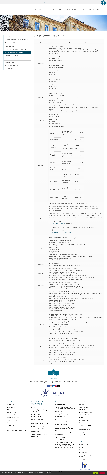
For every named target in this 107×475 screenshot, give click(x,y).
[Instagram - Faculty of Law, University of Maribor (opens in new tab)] (56, 387)
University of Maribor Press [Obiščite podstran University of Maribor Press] (86, 415)
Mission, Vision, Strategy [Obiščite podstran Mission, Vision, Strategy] (13, 417)
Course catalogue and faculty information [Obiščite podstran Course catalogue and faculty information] (16, 39)
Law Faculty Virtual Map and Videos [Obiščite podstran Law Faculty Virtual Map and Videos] (16, 430)
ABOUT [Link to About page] (10, 401)
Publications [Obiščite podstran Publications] (82, 409)
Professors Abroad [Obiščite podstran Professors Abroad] (10, 46)
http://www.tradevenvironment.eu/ (61, 232)
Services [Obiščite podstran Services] (81, 447)
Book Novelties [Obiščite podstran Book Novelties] (83, 452)
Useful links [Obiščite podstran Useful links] (82, 432)
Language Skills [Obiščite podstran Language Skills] (9, 62)
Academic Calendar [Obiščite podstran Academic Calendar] (60, 437)
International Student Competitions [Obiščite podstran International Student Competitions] (15, 59)
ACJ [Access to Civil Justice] (44, 2)
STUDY (51, 9)
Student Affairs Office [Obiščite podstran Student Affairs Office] (61, 424)
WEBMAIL (89, 2)
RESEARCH (83, 9)
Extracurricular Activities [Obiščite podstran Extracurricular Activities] (61, 422)
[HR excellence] (84, 469)
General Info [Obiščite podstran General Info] (10, 404)
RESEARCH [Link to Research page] (83, 401)
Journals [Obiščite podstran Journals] (81, 417)
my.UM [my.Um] (96, 2)
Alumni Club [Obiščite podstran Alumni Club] (10, 425)
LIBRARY (91, 9)
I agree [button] (95, 473)
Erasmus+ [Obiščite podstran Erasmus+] (8, 36)
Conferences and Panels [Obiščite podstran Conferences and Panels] (85, 412)
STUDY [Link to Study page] (57, 401)
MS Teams (65, 2)
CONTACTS (99, 9)
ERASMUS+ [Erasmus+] (50, 2)
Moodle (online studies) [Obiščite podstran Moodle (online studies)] (61, 414)
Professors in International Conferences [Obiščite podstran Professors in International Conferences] (16, 49)
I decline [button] (102, 473)
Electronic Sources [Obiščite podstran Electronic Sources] (84, 450)
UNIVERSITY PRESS (75, 2)
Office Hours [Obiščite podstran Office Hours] (58, 411)
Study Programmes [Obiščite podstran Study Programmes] (60, 404)
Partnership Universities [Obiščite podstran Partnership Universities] (12, 55)
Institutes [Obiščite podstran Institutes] (81, 404)
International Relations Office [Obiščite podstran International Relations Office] (13, 65)
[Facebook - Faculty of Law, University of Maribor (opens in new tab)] (48, 387)
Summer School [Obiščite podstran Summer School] (9, 68)
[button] (103, 3)
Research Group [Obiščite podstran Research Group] (83, 407)
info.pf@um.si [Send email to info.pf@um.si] (59, 383)
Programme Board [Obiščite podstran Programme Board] (12, 412)
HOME (38, 9)
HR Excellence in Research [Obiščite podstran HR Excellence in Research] (86, 425)
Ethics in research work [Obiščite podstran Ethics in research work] (85, 423)
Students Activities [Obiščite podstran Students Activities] (60, 416)
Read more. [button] (48, 472)
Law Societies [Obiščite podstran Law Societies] (10, 428)
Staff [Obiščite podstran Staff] (8, 409)
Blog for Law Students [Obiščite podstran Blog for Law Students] (85, 420)
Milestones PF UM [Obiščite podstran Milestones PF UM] (12, 420)
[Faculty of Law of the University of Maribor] (22, 8)
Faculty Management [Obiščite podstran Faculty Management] (12, 407)
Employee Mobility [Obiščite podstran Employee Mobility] (10, 43)
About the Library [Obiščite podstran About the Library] (83, 444)
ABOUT (45, 9)
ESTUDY (57, 2)
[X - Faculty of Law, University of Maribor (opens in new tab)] (58, 387)
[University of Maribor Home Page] (8, 8)
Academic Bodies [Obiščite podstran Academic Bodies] (11, 415)
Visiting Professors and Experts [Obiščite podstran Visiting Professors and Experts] (14, 52)
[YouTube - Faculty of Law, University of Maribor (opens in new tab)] (51, 387)
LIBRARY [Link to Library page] (82, 441)
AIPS (83, 2)
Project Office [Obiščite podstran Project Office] (82, 435)
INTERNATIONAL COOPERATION (67, 9)
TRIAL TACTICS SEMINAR (58, 223)
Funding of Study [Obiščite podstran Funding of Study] (59, 440)
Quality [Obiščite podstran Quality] (9, 423)
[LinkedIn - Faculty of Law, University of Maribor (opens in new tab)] (53, 387)
